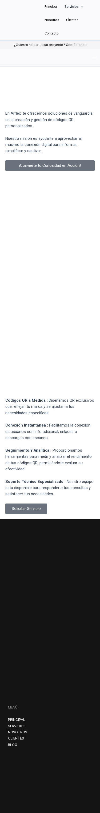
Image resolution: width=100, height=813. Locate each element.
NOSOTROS (17, 732)
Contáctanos (76, 44)
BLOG (12, 744)
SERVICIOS (17, 726)
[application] (81, 6)
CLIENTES (16, 738)
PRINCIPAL (16, 719)
